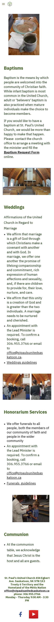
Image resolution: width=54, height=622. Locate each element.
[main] (27, 68)
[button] (3, 4)
